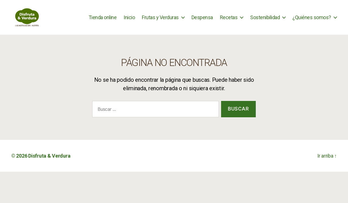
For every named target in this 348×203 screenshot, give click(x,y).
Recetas (229, 20)
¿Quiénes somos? (311, 20)
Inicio (129, 20)
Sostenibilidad (265, 20)
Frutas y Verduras (160, 20)
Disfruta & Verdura (49, 162)
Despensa (202, 20)
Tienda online (103, 20)
